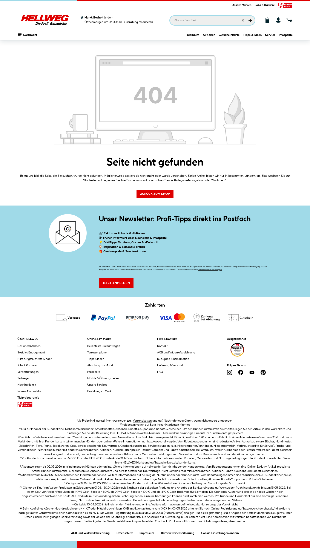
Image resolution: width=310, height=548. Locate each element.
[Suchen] (250, 20)
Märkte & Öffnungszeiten (103, 378)
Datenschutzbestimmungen (210, 270)
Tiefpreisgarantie (28, 397)
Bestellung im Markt (99, 391)
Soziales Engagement (31, 352)
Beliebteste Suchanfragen (103, 346)
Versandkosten (142, 420)
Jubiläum (193, 38)
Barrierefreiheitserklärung (177, 532)
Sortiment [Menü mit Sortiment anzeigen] (27, 38)
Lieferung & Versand (170, 365)
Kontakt (162, 346)
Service (270, 38)
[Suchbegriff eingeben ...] (212, 20)
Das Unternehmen (29, 346)
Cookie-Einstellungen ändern (220, 532)
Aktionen (209, 38)
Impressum (147, 532)
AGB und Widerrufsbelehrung (176, 352)
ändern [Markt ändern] (109, 17)
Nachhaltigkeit (26, 385)
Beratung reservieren (138, 22)
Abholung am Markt (100, 365)
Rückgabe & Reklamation (173, 359)
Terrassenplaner (97, 352)
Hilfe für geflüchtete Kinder (34, 359)
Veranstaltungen (28, 372)
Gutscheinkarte (229, 38)
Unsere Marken (242, 5)
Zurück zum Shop (155, 193)
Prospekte (286, 38)
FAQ (160, 372)
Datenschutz (125, 532)
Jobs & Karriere (265, 5)
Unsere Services (97, 385)
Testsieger (23, 378)
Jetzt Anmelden (116, 283)
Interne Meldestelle (29, 391)
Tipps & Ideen (252, 38)
